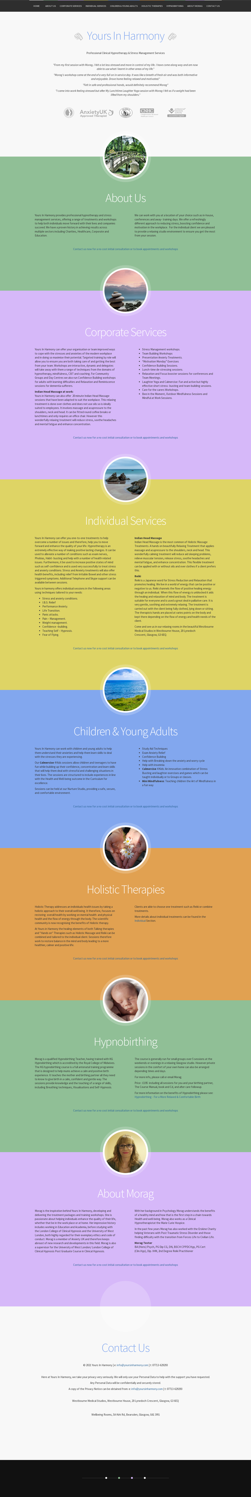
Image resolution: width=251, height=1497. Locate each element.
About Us (50, 6)
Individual (140, 920)
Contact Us (213, 6)
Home (36, 6)
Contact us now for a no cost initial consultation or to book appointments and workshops (125, 249)
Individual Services (96, 6)
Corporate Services (71, 6)
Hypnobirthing (175, 6)
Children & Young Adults (124, 6)
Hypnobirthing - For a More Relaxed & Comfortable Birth (168, 1097)
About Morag (195, 6)
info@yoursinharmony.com (132, 1365)
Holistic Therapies (152, 6)
